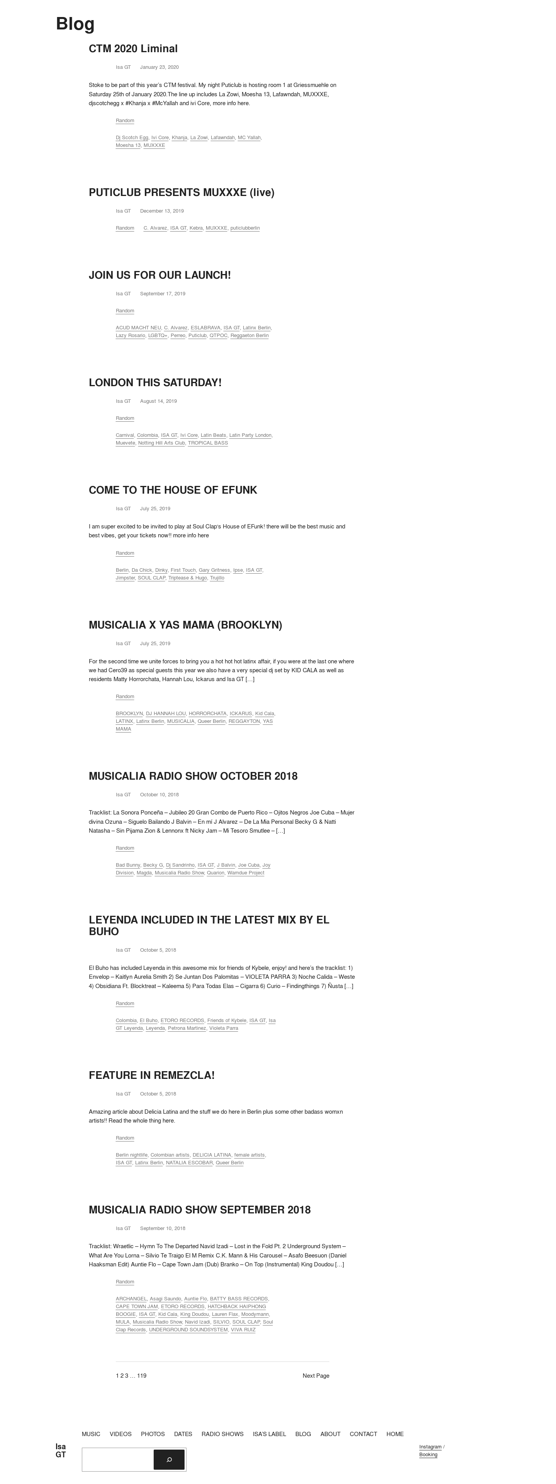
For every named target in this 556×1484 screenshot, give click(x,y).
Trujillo (217, 577)
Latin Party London (250, 434)
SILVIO (221, 1321)
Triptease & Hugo (187, 577)
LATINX (124, 720)
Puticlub (197, 335)
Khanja (179, 137)
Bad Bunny (128, 864)
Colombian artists (170, 1154)
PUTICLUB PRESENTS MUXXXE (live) (182, 192)
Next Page (316, 1375)
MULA (123, 1321)
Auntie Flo (195, 1298)
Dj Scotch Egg (132, 137)
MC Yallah (249, 137)
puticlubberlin (245, 227)
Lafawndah (223, 137)
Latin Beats (213, 434)
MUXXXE (154, 144)
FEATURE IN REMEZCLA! (152, 1075)
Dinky (161, 569)
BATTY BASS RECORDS (239, 1298)
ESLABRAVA (205, 327)
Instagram (430, 1446)
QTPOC (218, 335)
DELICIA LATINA (212, 1154)
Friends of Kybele (226, 1020)
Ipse (238, 569)
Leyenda (155, 1027)
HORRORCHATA (208, 713)
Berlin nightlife (131, 1154)
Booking (428, 1454)
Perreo (178, 335)
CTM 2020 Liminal (133, 48)
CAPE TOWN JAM (137, 1306)
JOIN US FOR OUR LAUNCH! (160, 275)
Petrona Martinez (187, 1027)
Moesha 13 (128, 144)
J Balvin (226, 864)
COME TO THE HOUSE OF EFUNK (173, 490)
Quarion (215, 872)
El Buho (149, 1020)
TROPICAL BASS (208, 442)
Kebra (196, 227)
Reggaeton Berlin (250, 335)
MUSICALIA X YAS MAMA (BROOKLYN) (185, 624)
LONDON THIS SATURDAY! (155, 382)
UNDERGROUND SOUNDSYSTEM (188, 1329)
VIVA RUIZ (243, 1329)
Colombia (147, 434)
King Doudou (194, 1313)
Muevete (125, 442)
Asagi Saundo (165, 1298)
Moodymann (255, 1313)
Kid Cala (264, 713)
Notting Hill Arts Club (161, 442)
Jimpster (125, 577)
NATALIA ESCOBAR (189, 1162)
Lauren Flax (225, 1313)
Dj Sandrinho (180, 864)
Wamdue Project (245, 872)
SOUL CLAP (151, 577)
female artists (249, 1154)
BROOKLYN (129, 713)
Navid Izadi (197, 1321)
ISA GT (178, 227)
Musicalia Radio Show (179, 872)
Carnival (125, 434)
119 (141, 1375)
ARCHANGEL (131, 1298)
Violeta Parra (223, 1027)
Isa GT (61, 1450)
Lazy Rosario (130, 335)
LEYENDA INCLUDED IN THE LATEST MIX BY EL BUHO (209, 925)
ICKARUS (241, 713)
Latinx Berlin (257, 327)
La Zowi (199, 137)
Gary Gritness (214, 569)
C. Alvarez (155, 227)
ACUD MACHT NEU (138, 327)
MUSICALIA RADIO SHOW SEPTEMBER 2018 (200, 1209)
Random (125, 120)
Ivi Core (160, 137)
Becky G (153, 864)
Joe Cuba (248, 864)
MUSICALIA (181, 720)
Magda (144, 872)
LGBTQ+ (158, 335)
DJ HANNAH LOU (166, 713)
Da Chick (142, 569)
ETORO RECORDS (182, 1020)
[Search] (169, 1460)
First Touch (183, 569)
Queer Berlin (211, 720)
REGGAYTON (244, 720)
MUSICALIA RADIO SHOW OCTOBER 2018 (193, 776)
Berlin (122, 569)
